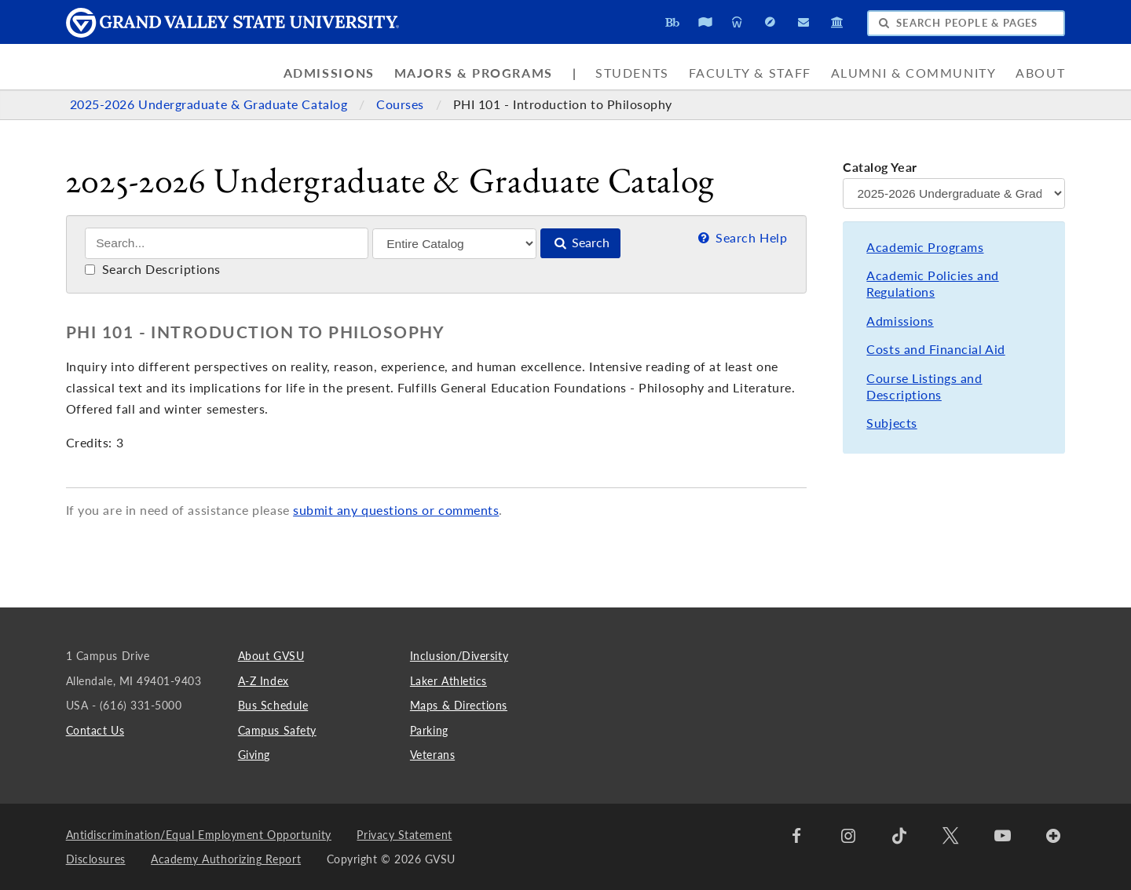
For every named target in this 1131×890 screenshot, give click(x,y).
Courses (401, 104)
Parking (429, 730)
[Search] (226, 243)
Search (580, 242)
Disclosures (96, 859)
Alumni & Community (914, 73)
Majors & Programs (473, 73)
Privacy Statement (404, 834)
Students (632, 73)
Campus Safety (277, 730)
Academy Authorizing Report (226, 859)
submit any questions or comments (396, 510)
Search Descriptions (153, 269)
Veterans (432, 754)
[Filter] (454, 243)
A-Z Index (263, 681)
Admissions (329, 73)
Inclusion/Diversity (459, 655)
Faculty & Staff (750, 73)
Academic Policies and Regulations (932, 283)
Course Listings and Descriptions (924, 386)
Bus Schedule (273, 705)
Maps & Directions (458, 705)
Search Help (741, 238)
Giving (254, 754)
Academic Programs (924, 247)
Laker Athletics (448, 681)
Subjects (891, 423)
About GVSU (271, 655)
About (1040, 73)
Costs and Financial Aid (935, 349)
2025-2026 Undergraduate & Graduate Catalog (210, 104)
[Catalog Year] (954, 193)
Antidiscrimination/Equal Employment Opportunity (198, 834)
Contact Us (95, 730)
